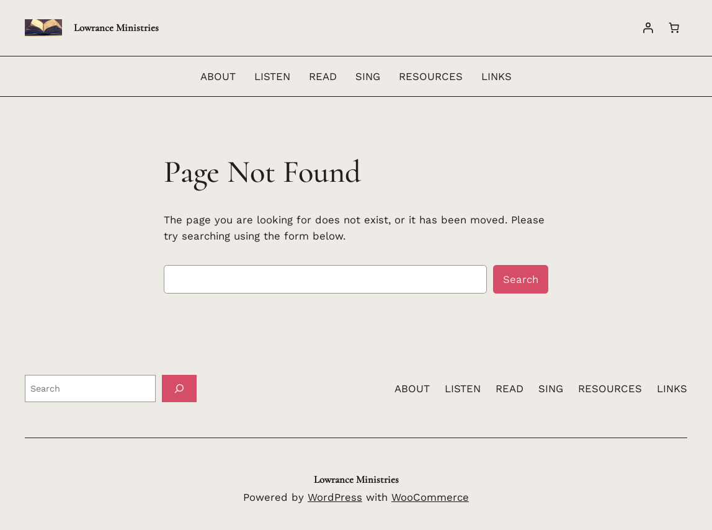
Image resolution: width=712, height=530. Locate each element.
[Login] (648, 28)
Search (520, 279)
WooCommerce (430, 497)
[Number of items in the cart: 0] (674, 28)
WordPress (335, 497)
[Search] (179, 388)
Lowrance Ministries (116, 27)
